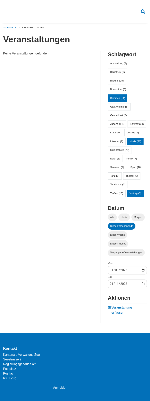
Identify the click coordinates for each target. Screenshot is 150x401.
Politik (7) (132, 158)
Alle (112, 217)
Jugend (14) (116, 123)
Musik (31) (135, 141)
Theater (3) (132, 175)
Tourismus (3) (117, 184)
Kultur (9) (115, 132)
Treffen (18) (116, 193)
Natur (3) (115, 158)
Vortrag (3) (135, 193)
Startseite (9, 27)
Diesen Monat (118, 243)
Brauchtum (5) (118, 89)
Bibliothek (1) (117, 72)
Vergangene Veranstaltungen (126, 252)
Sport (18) (135, 167)
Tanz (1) (114, 175)
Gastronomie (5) (119, 106)
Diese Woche (117, 234)
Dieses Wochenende (121, 225)
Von (110, 263)
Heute (124, 217)
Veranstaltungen (33, 27)
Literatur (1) (116, 141)
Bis (110, 276)
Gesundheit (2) (118, 115)
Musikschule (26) (119, 149)
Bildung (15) (117, 80)
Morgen (138, 217)
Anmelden (60, 387)
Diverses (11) (117, 98)
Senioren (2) (117, 167)
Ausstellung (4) (118, 63)
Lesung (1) (133, 132)
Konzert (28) (137, 123)
